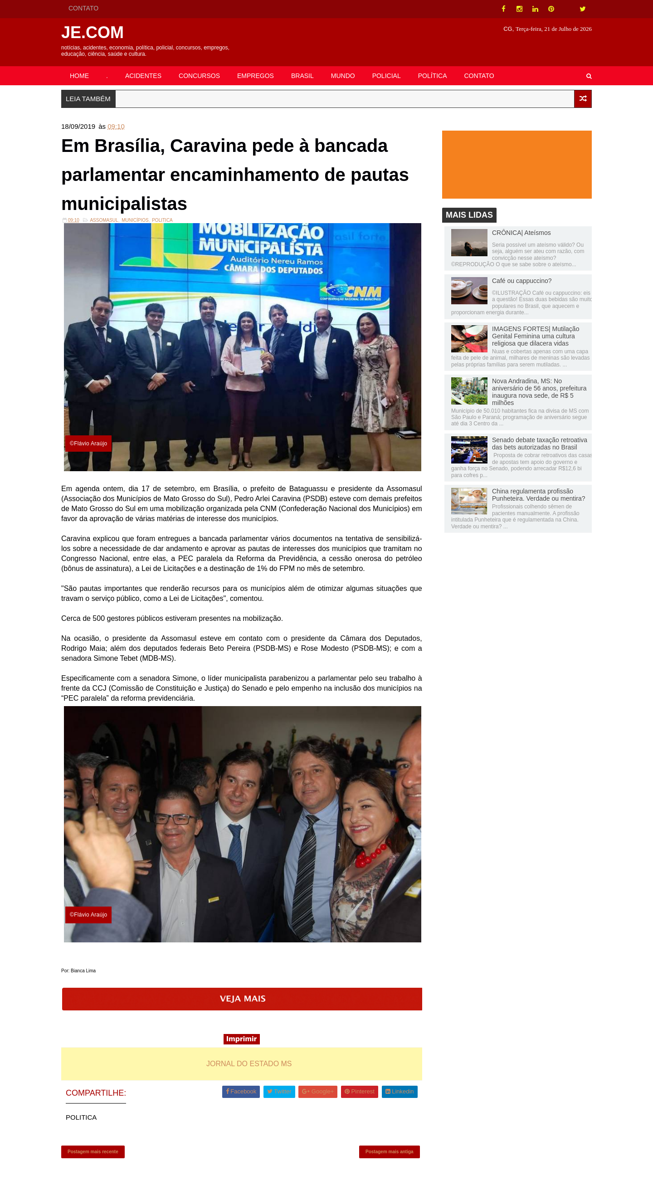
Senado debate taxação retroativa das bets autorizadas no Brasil (539, 443)
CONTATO (83, 8)
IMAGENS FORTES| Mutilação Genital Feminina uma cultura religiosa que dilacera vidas (535, 336)
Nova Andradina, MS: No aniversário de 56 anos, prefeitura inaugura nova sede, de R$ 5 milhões (539, 391)
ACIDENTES (143, 75)
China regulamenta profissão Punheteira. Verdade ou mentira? (538, 495)
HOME (79, 75)
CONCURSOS (199, 75)
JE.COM (92, 32)
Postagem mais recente (93, 1151)
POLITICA (162, 220)
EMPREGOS (255, 75)
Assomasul (104, 220)
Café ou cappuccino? (522, 280)
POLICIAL (386, 75)
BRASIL (302, 75)
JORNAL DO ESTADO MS (249, 1064)
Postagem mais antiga (389, 1151)
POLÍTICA (432, 75)
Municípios (135, 220)
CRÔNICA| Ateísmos (521, 232)
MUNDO (343, 75)
